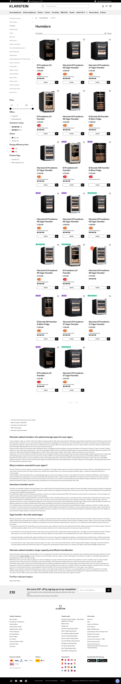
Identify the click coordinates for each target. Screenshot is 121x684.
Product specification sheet (42, 76)
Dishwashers (13, 55)
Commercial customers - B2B (96, 639)
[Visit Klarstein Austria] (65, 660)
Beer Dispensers (14, 51)
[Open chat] (117, 681)
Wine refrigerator (18, 162)
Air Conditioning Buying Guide (70, 633)
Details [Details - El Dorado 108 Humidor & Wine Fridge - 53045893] (97, 185)
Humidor (15, 159)
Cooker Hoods (14, 29)
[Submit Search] (43, 6)
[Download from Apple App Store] (91, 660)
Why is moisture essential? (19, 422)
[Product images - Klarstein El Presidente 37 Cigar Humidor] (99, 50)
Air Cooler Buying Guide (68, 646)
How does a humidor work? (19, 425)
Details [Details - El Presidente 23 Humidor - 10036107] (46, 133)
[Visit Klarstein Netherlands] (68, 671)
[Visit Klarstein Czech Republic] (72, 663)
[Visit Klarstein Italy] (75, 660)
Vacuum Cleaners (15, 62)
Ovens (11, 33)
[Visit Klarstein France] (72, 660)
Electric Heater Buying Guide (69, 638)
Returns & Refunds (92, 624)
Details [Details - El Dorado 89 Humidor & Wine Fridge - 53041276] (46, 339)
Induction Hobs (14, 644)
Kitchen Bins (13, 66)
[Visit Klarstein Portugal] (72, 671)
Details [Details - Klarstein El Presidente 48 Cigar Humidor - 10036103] (72, 82)
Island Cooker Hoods (16, 626)
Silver (15, 141)
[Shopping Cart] (110, 6)
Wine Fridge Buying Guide (68, 631)
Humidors (12, 26)
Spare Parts (13, 92)
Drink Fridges (13, 636)
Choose (107, 33)
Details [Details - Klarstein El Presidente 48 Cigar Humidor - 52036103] (97, 236)
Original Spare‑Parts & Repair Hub (97, 631)
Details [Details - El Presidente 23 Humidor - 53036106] (46, 390)
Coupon (15, 116)
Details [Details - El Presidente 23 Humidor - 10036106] (46, 82)
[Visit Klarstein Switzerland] (68, 660)
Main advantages (16, 428)
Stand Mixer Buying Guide (69, 650)
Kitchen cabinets (14, 85)
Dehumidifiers (14, 624)
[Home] (37, 17)
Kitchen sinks (13, 81)
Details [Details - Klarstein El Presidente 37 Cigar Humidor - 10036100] (46, 185)
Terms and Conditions (51, 680)
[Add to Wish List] (58, 40)
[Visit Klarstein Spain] (62, 663)
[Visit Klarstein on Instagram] (11, 681)
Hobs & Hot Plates (15, 44)
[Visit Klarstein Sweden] (75, 667)
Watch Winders (14, 74)
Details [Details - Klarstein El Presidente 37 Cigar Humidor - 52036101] (72, 390)
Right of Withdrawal (93, 629)
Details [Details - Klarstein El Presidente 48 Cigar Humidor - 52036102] (46, 287)
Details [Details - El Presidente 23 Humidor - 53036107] (72, 185)
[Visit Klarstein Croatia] (65, 667)
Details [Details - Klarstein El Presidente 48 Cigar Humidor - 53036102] (72, 236)
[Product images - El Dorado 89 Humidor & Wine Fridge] (99, 101)
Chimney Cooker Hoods (16, 641)
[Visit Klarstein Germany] (62, 660)
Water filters (13, 77)
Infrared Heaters (14, 631)
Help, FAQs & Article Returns (104, 1)
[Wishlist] (106, 6)
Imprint (62, 680)
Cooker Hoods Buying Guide (69, 636)
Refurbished (16, 119)
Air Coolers (13, 639)
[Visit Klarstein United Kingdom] (65, 663)
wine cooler (34, 443)
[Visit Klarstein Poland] (62, 667)
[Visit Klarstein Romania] (68, 667)
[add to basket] (56, 82)
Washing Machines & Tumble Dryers (20, 59)
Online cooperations (93, 636)
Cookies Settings (92, 647)
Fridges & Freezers (15, 18)
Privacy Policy (39, 680)
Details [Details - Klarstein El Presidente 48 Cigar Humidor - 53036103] (46, 236)
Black (15, 137)
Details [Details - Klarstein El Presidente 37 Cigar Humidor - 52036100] (97, 339)
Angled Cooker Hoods (16, 629)
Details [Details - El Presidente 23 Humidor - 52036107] (72, 287)
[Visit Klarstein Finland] (62, 671)
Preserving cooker (15, 88)
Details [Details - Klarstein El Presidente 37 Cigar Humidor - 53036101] (72, 339)
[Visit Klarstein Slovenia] (75, 671)
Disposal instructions (93, 634)
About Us (90, 619)
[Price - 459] (29, 105)
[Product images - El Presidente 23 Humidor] (47, 50)
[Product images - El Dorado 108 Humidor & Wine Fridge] (99, 153)
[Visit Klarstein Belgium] (65, 671)
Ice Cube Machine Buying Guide (70, 641)
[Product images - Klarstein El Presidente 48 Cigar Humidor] (73, 50)
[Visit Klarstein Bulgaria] (72, 667)
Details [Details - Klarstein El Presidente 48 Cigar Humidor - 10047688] (97, 287)
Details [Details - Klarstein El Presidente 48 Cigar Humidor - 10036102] (72, 133)
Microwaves (13, 40)
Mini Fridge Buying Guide (68, 648)
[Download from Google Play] (102, 660)
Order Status (91, 626)
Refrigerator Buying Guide (69, 643)
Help (88, 622)
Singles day (64, 626)
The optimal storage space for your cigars (23, 420)
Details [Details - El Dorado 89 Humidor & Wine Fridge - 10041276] (97, 133)
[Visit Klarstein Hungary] (75, 663)
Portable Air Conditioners (17, 622)
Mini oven (12, 37)
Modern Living (14, 70)
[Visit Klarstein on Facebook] (16, 681)
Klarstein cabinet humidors (19, 430)
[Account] (103, 6)
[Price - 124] (14, 105)
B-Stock (103, 12)
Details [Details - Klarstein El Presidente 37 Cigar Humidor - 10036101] (97, 82)
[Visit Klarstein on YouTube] (21, 681)
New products (93, 12)
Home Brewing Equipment (17, 48)
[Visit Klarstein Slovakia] (68, 663)
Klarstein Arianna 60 (93, 641)
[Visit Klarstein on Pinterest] (25, 681)
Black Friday (65, 623)
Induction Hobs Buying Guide (69, 628)
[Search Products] (65, 6)
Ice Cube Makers (14, 634)
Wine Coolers (13, 22)
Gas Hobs (12, 646)
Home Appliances (43, 17)
